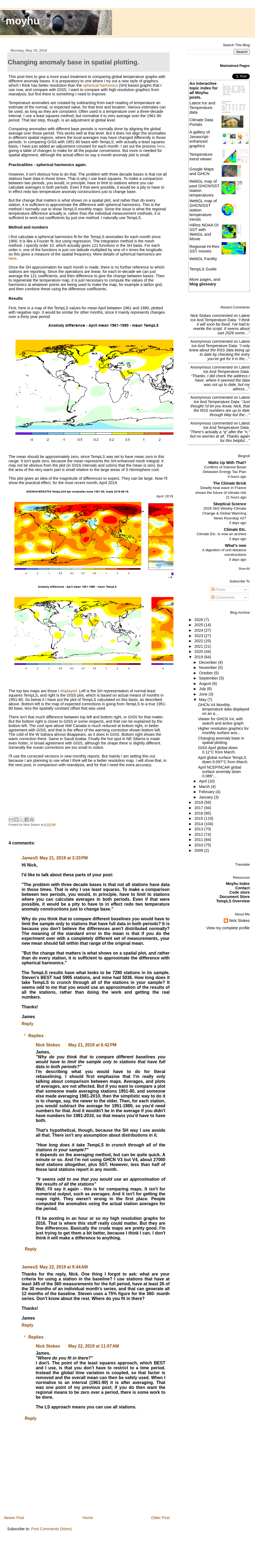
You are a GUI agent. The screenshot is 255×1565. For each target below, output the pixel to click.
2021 (199, 646)
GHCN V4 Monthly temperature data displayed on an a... (223, 709)
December (208, 662)
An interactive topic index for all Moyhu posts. (203, 90)
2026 (199, 620)
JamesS (30, 858)
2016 (199, 813)
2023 (199, 636)
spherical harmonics (100, 85)
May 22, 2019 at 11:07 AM (93, 1346)
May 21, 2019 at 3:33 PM (63, 858)
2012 (199, 834)
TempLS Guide (203, 269)
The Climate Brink (229, 483)
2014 (199, 824)
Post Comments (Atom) (51, 1529)
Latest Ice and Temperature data (202, 107)
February (207, 792)
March (205, 786)
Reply (27, 1023)
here (161, 146)
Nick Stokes (48, 1045)
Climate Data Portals (201, 122)
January (206, 797)
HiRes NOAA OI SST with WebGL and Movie (204, 232)
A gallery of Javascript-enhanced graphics (199, 139)
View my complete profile (228, 928)
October (206, 673)
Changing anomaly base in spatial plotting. (221, 740)
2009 (199, 850)
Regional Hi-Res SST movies (204, 248)
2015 (199, 818)
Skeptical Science (229, 504)
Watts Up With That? (227, 462)
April (203, 781)
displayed (68, 691)
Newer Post (14, 1518)
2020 (199, 651)
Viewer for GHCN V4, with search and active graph (220, 721)
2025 (199, 625)
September (209, 678)
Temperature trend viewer (201, 156)
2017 (199, 808)
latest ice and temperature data (220, 317)
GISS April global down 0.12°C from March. (218, 750)
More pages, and (204, 281)
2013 (199, 829)
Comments (223, 597)
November (208, 667)
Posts (218, 589)
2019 (199, 657)
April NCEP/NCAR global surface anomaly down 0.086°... (219, 771)
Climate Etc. (235, 529)
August (205, 683)
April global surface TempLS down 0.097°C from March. (223, 759)
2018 (199, 802)
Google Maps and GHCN (201, 171)
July (203, 689)
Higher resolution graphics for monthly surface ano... (223, 730)
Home (87, 1518)
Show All (244, 568)
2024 (199, 630)
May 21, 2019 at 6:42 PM (92, 1045)
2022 (199, 641)
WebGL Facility (203, 258)
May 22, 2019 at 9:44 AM (63, 1267)
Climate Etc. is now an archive (221, 534)
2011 (199, 839)
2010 (199, 845)
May (203, 699)
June (204, 694)
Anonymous (200, 341)
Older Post (160, 1518)
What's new (235, 545)
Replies (35, 1035)
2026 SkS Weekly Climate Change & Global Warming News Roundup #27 (224, 513)
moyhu (23, 21)
